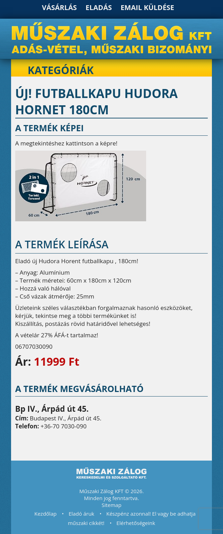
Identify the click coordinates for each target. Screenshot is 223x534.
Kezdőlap (45, 513)
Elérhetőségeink (135, 522)
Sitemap (111, 504)
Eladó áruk (81, 513)
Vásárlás (59, 7)
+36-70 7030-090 (64, 426)
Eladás (99, 7)
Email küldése (147, 7)
